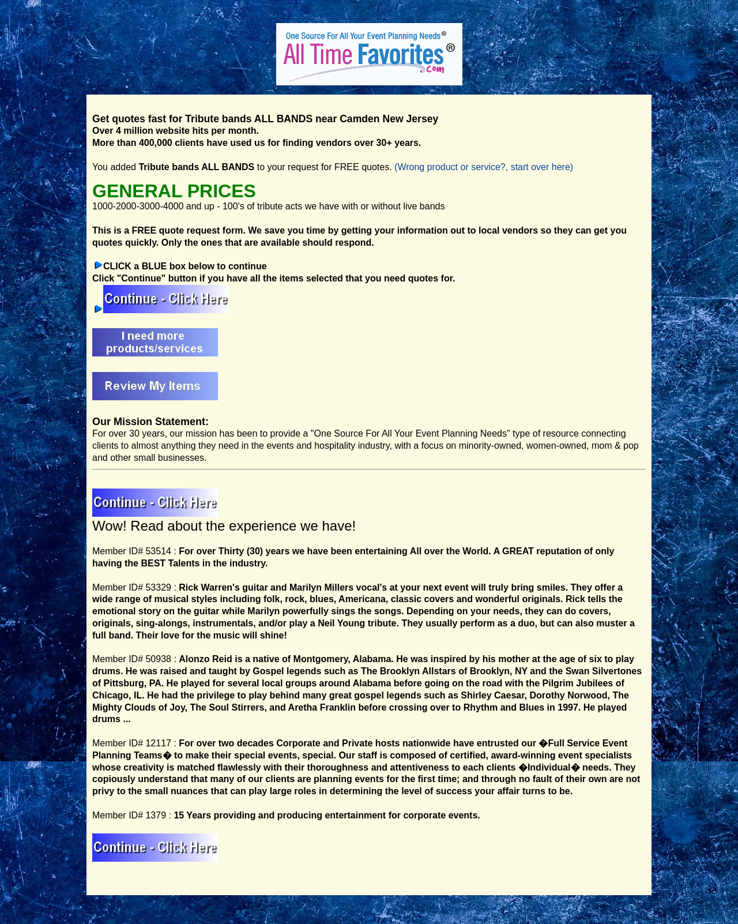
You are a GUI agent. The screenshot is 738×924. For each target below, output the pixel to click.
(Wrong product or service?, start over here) (483, 167)
